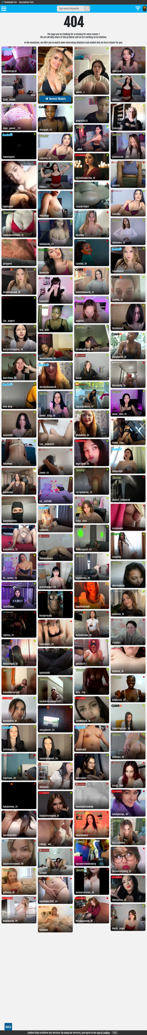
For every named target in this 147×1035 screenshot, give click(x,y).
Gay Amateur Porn (26, 2)
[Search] (87, 9)
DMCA (8, 1027)
